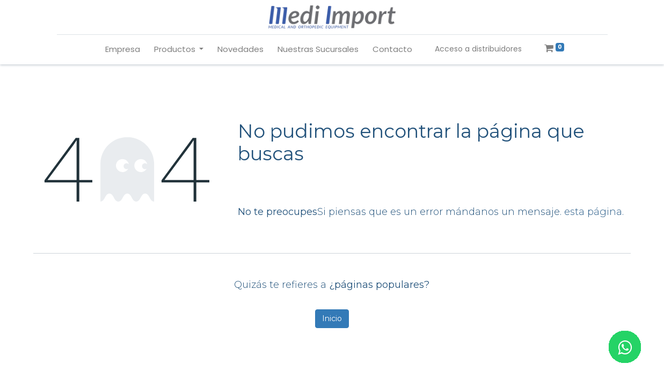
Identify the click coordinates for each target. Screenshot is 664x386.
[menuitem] (122, 49)
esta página (593, 212)
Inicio (332, 318)
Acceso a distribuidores (478, 48)
